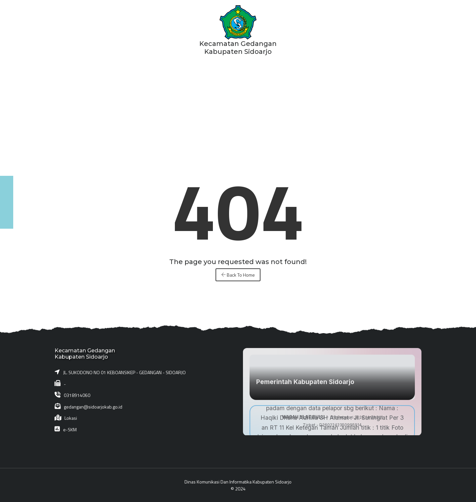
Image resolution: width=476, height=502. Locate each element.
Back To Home (238, 274)
